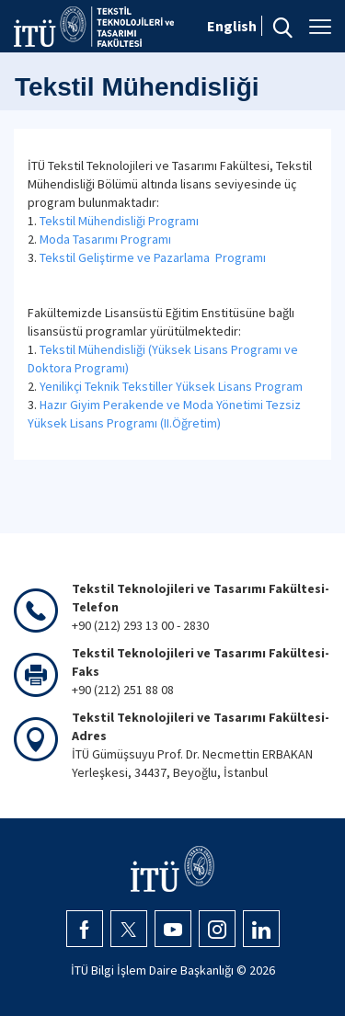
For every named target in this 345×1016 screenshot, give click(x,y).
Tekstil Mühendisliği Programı (119, 220)
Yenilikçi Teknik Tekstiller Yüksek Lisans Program (171, 386)
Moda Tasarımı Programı (105, 239)
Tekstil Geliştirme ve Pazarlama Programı (153, 257)
